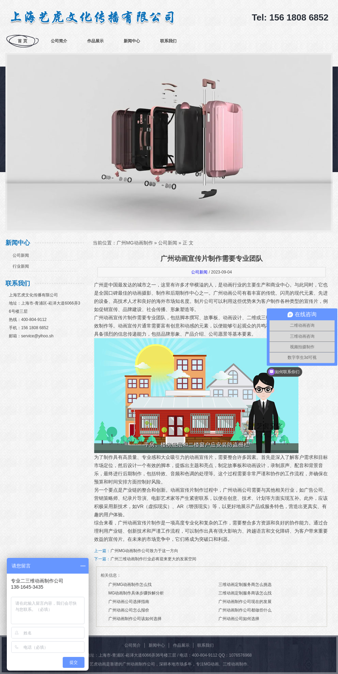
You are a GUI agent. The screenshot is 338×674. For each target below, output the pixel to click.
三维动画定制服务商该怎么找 (245, 593)
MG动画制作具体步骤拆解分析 (136, 593)
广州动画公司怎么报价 (128, 610)
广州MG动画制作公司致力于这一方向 (144, 550)
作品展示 (95, 41)
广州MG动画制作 (135, 242)
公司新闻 (21, 255)
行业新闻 (21, 266)
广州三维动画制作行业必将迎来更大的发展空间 (153, 559)
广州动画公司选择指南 (128, 601)
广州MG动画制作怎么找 (130, 584)
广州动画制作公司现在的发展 (245, 601)
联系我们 (168, 41)
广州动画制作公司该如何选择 (135, 618)
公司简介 (59, 41)
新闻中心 (132, 41)
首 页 (22, 41)
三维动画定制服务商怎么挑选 (245, 584)
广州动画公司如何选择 (238, 618)
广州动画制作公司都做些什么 (245, 610)
